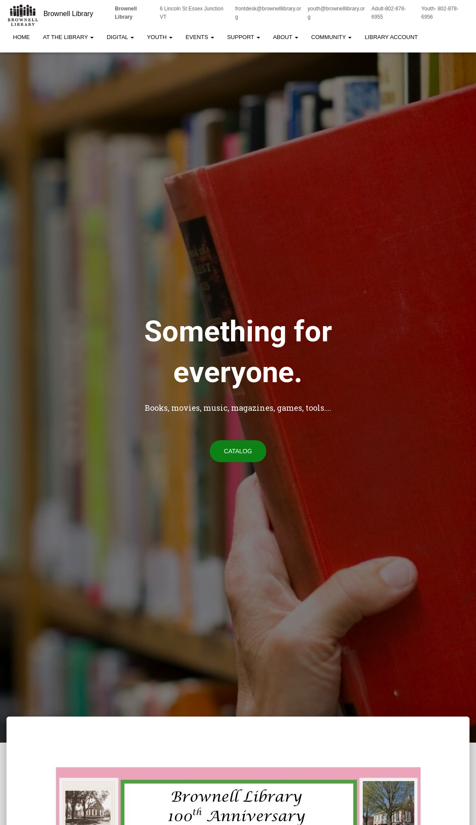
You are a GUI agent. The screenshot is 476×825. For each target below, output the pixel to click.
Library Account (391, 37)
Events (200, 37)
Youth (160, 37)
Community (331, 37)
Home (21, 37)
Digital (120, 37)
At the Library (68, 37)
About (285, 37)
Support (243, 37)
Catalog (238, 451)
